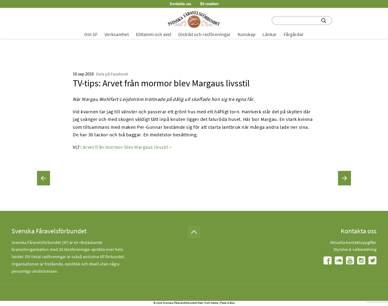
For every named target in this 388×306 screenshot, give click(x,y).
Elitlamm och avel (153, 34)
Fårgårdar (294, 34)
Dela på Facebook (112, 74)
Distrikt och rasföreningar (204, 34)
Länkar (270, 34)
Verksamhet (117, 34)
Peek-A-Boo (227, 303)
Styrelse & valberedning (354, 249)
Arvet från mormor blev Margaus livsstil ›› (127, 147)
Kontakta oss (180, 3)
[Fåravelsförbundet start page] (194, 19)
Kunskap (247, 34)
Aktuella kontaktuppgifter (353, 242)
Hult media (211, 303)
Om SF (91, 34)
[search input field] (302, 20)
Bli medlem (209, 3)
